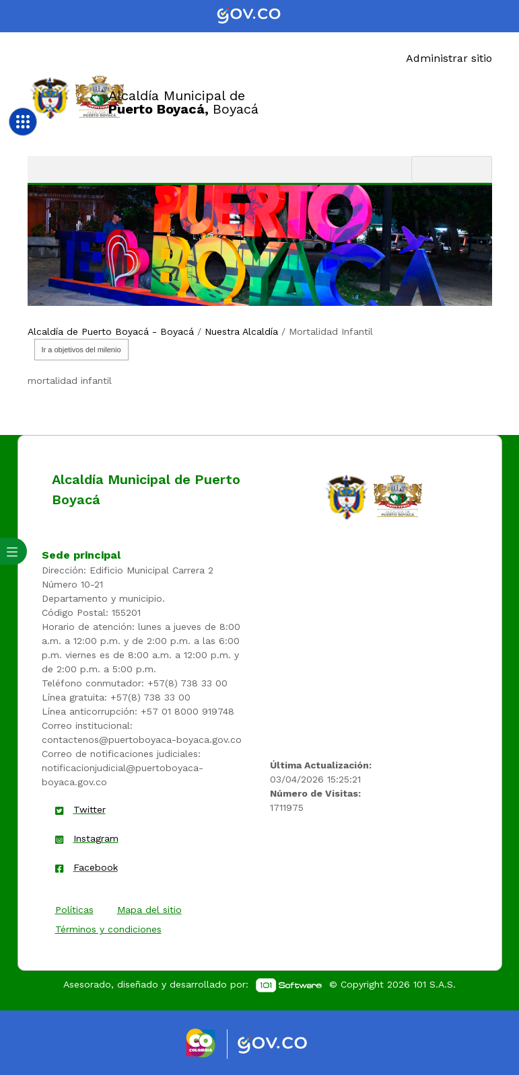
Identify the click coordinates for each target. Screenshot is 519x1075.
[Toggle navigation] (451, 169)
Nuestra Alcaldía (241, 331)
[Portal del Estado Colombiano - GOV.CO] (260, 16)
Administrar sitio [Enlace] (449, 58)
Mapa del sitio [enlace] (149, 909)
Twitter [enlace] (89, 809)
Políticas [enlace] (74, 909)
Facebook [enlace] (95, 867)
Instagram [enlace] (95, 838)
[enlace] (346, 496)
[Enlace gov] (284, 1045)
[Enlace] (50, 97)
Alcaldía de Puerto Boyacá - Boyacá (111, 331)
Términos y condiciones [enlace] (108, 929)
